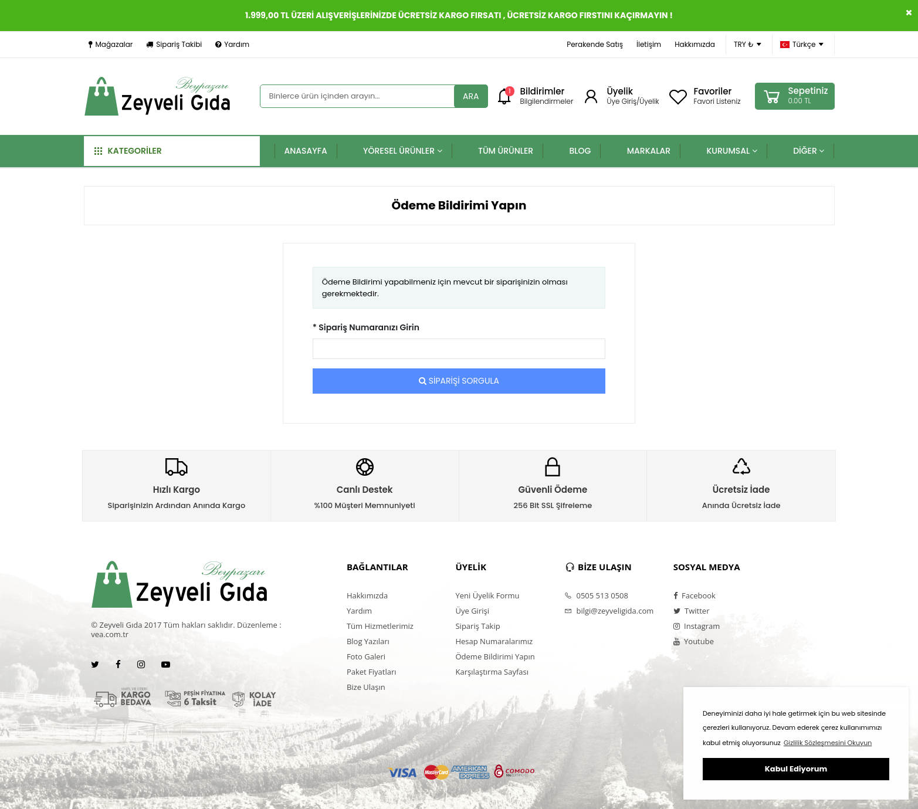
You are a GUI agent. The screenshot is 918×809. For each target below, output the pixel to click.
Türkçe (802, 44)
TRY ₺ (747, 44)
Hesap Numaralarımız (494, 641)
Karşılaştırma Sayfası (491, 671)
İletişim (648, 44)
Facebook (694, 595)
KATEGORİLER (128, 151)
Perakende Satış (595, 44)
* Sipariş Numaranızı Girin (366, 327)
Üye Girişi (472, 610)
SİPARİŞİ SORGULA (459, 381)
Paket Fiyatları (372, 671)
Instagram (696, 626)
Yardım (232, 44)
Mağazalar (111, 44)
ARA (471, 96)
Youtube (693, 641)
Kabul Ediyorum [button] (796, 768)
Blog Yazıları (368, 641)
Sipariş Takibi (174, 44)
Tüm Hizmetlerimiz (380, 626)
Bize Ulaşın (366, 687)
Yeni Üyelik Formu (487, 595)
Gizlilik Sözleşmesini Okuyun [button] (828, 742)
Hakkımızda (695, 44)
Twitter (691, 610)
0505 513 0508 (596, 595)
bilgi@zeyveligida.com (608, 610)
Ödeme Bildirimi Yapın (494, 656)
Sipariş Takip (477, 626)
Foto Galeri (366, 656)
